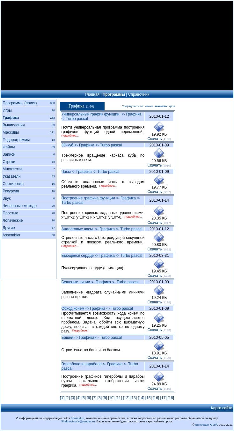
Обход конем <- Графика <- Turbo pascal (97, 308)
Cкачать (155, 139)
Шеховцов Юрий (206, 424)
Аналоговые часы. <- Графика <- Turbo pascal (102, 229)
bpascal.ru (77, 418)
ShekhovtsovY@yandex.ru (78, 421)
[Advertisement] (117, 45)
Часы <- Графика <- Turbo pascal (91, 171)
